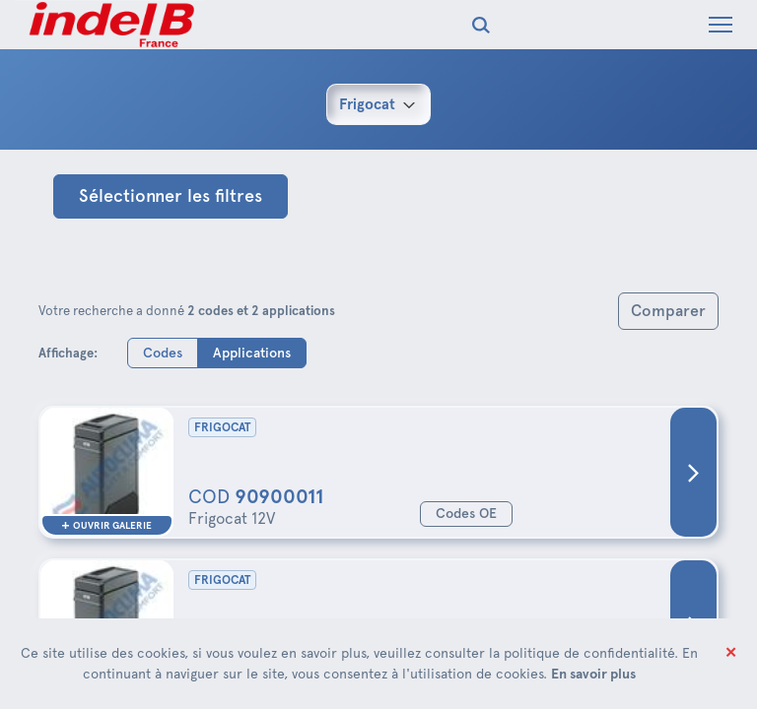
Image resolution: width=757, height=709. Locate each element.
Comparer (668, 310)
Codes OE (466, 513)
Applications (252, 352)
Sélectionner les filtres (170, 196)
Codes (162, 352)
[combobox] (378, 104)
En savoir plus (593, 673)
